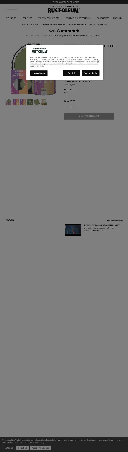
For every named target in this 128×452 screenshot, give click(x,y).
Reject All (71, 73)
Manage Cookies (39, 73)
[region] (64, 62)
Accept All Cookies (91, 73)
